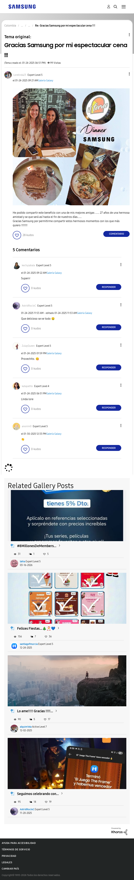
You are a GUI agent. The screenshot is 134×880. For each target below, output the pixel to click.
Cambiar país (10, 868)
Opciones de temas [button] (123, 34)
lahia (22, 561)
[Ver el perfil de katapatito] (27, 386)
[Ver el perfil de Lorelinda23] (19, 74)
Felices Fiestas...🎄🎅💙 (36, 628)
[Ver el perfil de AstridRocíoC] (29, 305)
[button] (123, 74)
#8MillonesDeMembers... (36, 546)
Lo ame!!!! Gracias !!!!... (35, 711)
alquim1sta (26, 726)
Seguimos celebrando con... (38, 794)
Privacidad (9, 856)
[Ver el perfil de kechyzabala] (28, 265)
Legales (7, 862)
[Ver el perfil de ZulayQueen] (28, 345)
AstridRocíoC (27, 809)
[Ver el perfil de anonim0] (26, 426)
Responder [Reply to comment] (109, 287)
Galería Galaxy (45, 80)
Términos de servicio (16, 849)
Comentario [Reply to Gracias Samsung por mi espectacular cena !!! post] (116, 233)
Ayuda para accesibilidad (19, 843)
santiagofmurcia (29, 644)
